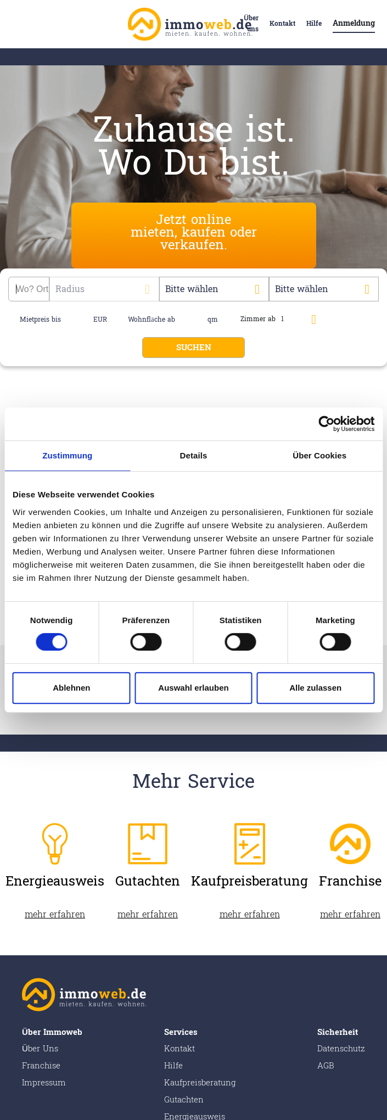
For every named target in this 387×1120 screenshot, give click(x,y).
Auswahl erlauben (193, 687)
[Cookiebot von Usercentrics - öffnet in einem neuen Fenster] (326, 424)
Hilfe (314, 24)
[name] (78, 319)
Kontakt (282, 24)
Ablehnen (71, 687)
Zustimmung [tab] (67, 455)
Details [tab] (193, 455)
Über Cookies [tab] (319, 455)
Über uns (251, 24)
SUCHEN (193, 347)
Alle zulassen (315, 687)
